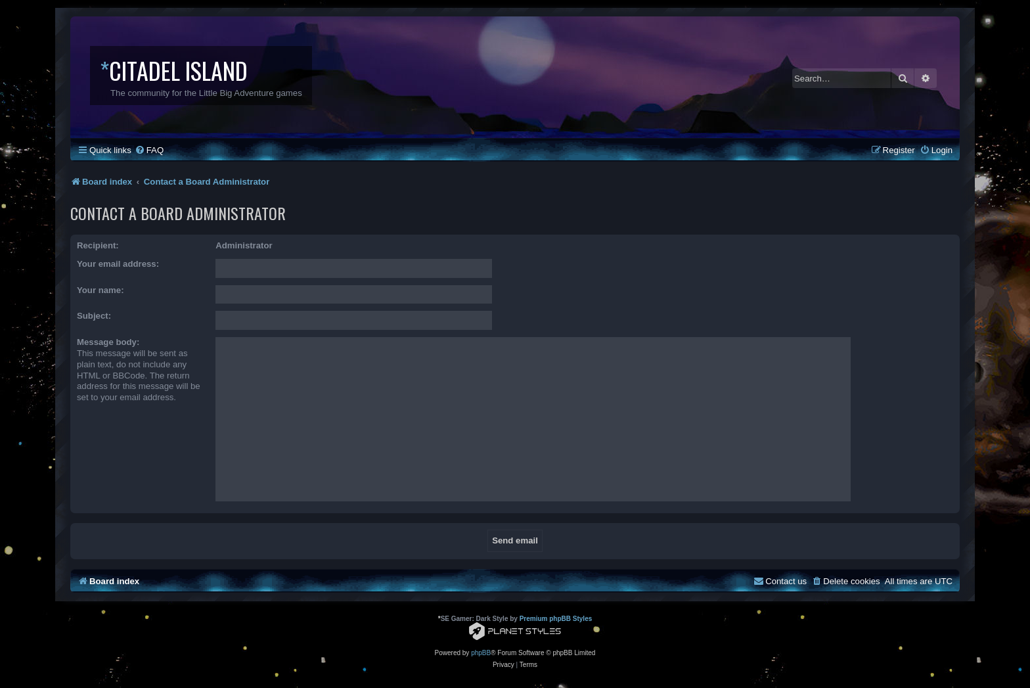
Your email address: (118, 264)
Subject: (94, 316)
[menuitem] (149, 150)
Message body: (108, 342)
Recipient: (98, 245)
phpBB (481, 652)
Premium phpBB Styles (556, 618)
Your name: (100, 290)
